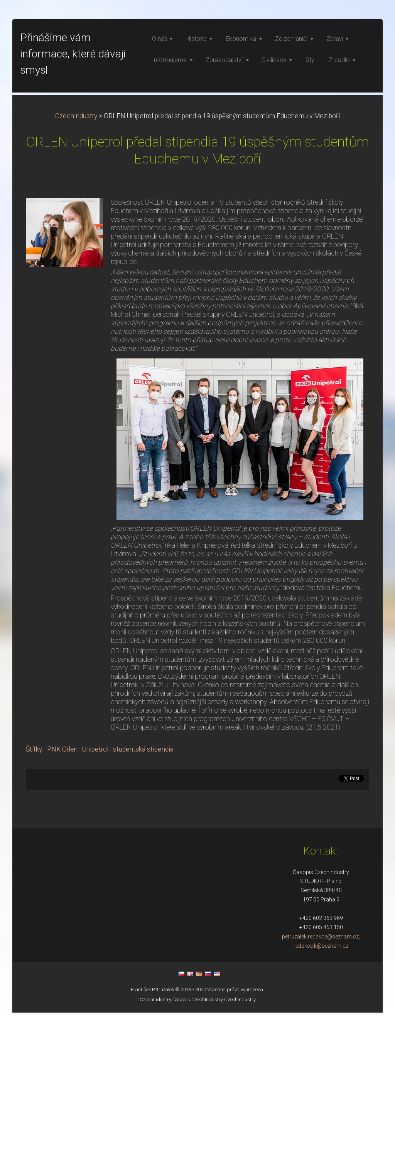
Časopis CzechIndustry (197, 1149)
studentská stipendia (143, 899)
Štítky (34, 899)
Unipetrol (95, 899)
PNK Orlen (62, 899)
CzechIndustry (76, 265)
